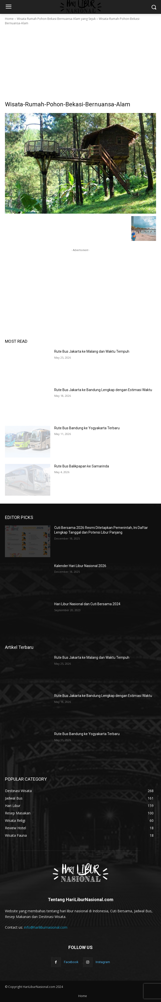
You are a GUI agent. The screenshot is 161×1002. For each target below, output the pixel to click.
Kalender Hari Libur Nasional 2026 (80, 566)
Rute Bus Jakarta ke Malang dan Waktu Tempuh (91, 351)
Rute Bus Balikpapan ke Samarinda (81, 466)
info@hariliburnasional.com (45, 927)
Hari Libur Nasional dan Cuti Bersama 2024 (87, 604)
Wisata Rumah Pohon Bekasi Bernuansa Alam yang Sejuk (56, 19)
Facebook (71, 962)
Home (9, 19)
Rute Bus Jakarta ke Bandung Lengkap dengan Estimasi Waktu (103, 390)
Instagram (103, 962)
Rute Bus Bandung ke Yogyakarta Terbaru (87, 428)
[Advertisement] (80, 63)
